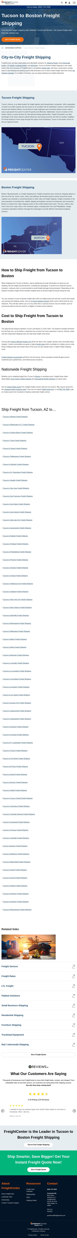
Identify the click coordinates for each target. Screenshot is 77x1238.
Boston (37, 376)
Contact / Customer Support (10, 1203)
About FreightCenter (8, 1194)
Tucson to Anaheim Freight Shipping (16, 902)
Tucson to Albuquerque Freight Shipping (17, 910)
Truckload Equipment (13, 1034)
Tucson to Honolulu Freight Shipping (16, 735)
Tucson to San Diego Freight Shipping (16, 504)
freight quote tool (48, 389)
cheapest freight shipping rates (15, 389)
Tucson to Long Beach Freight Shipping (17, 679)
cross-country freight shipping (20, 379)
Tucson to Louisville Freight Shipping (16, 663)
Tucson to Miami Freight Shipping (15, 639)
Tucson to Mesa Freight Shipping (14, 647)
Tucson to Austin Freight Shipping (15, 870)
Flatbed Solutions (11, 995)
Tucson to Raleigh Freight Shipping (15, 536)
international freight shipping (45, 379)
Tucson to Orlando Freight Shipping (15, 568)
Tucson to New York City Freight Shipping (17, 599)
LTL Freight (7, 986)
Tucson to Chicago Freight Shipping (15, 830)
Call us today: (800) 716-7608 (38, 7)
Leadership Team (7, 1197)
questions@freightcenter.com (56, 1215)
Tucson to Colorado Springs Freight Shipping (19, 814)
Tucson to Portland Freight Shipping (15, 544)
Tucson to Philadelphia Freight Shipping (17, 552)
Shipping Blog (30, 1194)
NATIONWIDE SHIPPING (13, 48)
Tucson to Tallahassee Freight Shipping (17, 456)
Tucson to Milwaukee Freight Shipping (16, 631)
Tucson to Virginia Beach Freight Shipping (18, 432)
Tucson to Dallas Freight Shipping (15, 790)
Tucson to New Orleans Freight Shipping (17, 607)
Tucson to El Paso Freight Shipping (15, 766)
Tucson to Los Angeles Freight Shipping (17, 671)
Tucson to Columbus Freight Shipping (16, 806)
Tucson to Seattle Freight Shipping (15, 480)
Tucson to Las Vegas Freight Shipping (16, 695)
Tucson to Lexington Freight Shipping (16, 687)
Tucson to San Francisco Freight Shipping (18, 496)
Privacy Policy (32, 1235)
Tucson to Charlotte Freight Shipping (16, 838)
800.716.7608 (64, 389)
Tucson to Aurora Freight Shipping (15, 878)
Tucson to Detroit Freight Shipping (15, 774)
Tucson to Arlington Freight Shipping (16, 894)
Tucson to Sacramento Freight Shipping (17, 528)
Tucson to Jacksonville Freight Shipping (17, 711)
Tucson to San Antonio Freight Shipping (17, 512)
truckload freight (21, 65)
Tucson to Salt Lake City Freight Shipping (17, 520)
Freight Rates (9, 976)
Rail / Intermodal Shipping (15, 1044)
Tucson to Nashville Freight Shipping (16, 615)
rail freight (34, 65)
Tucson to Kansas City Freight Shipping (17, 703)
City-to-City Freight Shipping (38, 1145)
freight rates (46, 68)
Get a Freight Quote (12, 39)
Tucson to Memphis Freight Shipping (16, 655)
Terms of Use (44, 1235)
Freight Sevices (10, 966)
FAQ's (28, 1197)
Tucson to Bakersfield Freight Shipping (16, 862)
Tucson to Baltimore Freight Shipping (16, 854)
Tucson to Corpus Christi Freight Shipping (17, 798)
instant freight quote (14, 387)
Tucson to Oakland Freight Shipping (15, 591)
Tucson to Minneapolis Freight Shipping (17, 623)
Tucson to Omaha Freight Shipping (15, 576)
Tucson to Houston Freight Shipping (15, 727)
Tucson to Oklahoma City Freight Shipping (18, 584)
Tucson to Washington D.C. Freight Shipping (18, 425)
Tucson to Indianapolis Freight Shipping (17, 719)
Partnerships (5, 1200)
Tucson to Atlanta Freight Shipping (15, 886)
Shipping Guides (31, 1200)
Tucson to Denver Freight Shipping (15, 782)
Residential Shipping (12, 1015)
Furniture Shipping (11, 1025)
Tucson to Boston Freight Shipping (15, 846)
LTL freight (10, 65)
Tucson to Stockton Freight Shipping (16, 464)
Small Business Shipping (15, 1005)
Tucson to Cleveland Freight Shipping (16, 822)
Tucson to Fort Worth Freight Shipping (16, 758)
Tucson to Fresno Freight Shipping (15, 750)
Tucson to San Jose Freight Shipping (16, 488)
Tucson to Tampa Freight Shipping (15, 448)
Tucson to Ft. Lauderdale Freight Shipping (18, 743)
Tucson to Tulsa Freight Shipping (14, 440)
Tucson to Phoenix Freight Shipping (15, 560)
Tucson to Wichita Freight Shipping (15, 417)
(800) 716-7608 (52, 1189)
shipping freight (52, 63)
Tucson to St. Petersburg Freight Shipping (18, 472)
